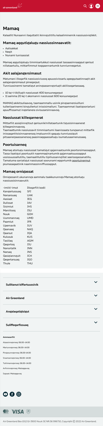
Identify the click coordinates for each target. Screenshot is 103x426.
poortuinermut (81, 161)
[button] (91, 6)
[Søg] (85, 6)
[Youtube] (5, 394)
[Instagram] (18, 394)
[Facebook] (12, 394)
